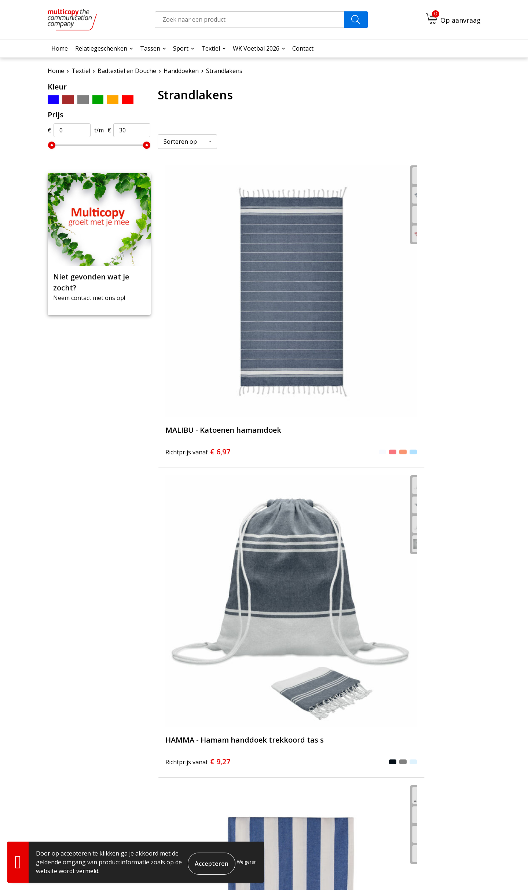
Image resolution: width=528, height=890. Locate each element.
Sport (180, 48)
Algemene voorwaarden (351, 871)
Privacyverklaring (453, 871)
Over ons (225, 752)
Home (59, 48)
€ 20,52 (199, 446)
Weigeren (247, 862)
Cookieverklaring (406, 871)
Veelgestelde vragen (241, 763)
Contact (303, 48)
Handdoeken (181, 71)
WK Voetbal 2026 (256, 48)
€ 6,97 (189, 294)
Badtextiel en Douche (127, 71)
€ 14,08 (415, 289)
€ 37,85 (189, 608)
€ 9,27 (297, 294)
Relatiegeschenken (101, 48)
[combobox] (249, 19)
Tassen (150, 48)
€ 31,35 (307, 446)
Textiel (210, 48)
